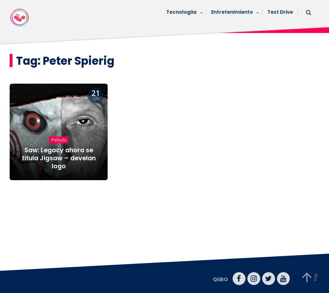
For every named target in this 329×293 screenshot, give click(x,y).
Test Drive (280, 12)
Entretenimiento (234, 13)
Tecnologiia (183, 13)
